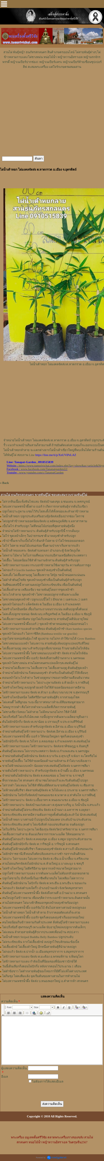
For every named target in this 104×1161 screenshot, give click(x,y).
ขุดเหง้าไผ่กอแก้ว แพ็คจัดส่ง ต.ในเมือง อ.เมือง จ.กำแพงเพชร (41, 604)
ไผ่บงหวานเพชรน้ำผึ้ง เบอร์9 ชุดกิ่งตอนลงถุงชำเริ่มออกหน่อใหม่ (43, 917)
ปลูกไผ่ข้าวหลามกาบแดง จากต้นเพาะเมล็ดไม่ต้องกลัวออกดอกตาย (45, 873)
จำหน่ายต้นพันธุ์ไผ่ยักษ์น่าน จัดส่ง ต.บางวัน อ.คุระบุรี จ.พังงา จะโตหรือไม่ (49, 756)
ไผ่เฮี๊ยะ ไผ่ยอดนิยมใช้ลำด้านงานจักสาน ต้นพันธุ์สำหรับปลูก (41, 560)
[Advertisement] (52, 81)
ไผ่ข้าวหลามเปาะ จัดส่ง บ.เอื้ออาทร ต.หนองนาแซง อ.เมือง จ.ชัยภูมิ (45, 800)
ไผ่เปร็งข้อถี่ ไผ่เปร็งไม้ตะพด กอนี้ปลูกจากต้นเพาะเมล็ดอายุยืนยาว (45, 716)
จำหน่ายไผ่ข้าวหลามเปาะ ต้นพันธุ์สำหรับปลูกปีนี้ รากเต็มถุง (40, 531)
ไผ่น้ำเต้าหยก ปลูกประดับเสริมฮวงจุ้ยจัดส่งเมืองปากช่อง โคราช (43, 516)
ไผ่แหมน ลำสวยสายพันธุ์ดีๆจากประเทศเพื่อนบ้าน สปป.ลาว (40, 932)
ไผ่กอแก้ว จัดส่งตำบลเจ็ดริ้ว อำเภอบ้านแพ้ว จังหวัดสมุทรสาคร (42, 888)
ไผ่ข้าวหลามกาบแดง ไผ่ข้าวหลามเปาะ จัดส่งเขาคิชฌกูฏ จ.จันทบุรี (45, 746)
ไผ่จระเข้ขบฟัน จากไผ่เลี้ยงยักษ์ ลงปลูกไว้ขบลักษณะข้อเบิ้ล (40, 942)
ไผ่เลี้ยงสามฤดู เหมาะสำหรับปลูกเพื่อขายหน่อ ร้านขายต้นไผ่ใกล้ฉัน (45, 648)
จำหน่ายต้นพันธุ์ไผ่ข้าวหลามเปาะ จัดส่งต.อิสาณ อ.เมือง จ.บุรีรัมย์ (44, 731)
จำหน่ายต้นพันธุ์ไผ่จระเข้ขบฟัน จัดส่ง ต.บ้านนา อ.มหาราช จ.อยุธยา (46, 809)
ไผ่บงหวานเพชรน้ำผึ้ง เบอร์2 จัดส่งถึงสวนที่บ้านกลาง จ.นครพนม (43, 658)
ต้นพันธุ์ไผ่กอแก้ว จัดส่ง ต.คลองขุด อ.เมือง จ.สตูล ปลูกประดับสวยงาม (47, 839)
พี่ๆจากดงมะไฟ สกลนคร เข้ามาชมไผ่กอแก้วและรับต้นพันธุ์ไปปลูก (45, 780)
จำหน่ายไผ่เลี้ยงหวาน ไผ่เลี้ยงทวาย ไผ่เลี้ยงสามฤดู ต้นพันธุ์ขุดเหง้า (45, 668)
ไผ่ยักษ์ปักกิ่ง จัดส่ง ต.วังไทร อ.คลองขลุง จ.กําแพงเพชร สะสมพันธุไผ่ (46, 741)
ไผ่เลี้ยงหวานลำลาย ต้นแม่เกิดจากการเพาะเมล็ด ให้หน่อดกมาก (43, 834)
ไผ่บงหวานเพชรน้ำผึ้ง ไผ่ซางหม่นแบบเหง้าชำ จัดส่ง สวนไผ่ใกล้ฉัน (45, 653)
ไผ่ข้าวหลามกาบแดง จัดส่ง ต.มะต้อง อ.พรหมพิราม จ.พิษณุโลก (42, 956)
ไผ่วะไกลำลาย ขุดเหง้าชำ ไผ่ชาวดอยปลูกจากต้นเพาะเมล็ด (40, 594)
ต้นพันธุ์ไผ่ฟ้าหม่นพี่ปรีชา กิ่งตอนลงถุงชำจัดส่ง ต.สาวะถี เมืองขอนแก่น (47, 849)
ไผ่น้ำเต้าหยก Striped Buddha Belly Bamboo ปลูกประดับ (37, 937)
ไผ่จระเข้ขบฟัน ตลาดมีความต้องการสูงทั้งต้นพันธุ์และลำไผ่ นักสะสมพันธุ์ (49, 814)
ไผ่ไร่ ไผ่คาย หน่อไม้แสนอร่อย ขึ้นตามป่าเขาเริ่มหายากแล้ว (41, 545)
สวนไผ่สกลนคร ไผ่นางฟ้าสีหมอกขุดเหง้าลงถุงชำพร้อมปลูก (40, 902)
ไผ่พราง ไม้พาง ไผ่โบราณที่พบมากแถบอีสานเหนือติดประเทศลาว (44, 555)
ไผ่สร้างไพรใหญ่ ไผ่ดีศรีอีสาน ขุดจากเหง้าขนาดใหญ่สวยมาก (41, 868)
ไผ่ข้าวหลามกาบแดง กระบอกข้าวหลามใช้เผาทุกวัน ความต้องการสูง (46, 565)
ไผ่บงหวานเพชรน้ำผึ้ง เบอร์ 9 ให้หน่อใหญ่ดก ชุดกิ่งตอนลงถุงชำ (43, 736)
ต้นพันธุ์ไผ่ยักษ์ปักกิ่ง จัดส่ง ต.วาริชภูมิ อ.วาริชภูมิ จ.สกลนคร (40, 844)
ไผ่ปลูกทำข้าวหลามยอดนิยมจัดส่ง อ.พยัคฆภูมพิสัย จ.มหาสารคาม (44, 521)
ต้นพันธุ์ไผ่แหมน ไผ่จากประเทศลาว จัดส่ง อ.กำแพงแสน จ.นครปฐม (45, 751)
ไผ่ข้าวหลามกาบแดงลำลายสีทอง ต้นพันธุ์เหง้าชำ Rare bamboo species (47, 628)
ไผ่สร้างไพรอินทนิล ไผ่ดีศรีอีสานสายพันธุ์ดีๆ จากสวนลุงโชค (41, 697)
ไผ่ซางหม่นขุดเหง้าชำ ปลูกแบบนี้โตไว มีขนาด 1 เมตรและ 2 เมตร (44, 599)
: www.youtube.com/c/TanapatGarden (35, 472)
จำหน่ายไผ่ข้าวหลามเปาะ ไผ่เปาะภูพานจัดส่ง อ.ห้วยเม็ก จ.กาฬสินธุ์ (45, 682)
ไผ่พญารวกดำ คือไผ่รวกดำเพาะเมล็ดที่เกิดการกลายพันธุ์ (38, 707)
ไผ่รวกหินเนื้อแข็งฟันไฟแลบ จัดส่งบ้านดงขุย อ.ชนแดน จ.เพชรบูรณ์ (46, 501)
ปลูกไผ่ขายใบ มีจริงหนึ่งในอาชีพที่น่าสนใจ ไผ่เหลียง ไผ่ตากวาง (43, 878)
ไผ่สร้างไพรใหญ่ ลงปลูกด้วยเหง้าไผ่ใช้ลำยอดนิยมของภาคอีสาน (43, 687)
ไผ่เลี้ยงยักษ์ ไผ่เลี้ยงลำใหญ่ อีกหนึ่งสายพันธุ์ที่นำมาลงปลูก (39, 946)
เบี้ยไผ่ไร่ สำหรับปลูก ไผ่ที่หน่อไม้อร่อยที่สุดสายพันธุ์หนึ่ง (38, 526)
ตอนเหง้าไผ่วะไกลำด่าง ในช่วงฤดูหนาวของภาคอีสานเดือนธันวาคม (45, 677)
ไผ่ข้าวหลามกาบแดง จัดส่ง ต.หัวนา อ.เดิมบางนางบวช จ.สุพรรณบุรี (45, 692)
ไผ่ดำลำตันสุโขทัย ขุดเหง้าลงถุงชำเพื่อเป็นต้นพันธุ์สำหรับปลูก (42, 580)
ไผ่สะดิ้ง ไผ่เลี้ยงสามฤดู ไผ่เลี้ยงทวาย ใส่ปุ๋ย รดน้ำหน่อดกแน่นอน (43, 575)
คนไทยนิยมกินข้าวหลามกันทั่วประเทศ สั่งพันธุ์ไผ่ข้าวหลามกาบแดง (45, 922)
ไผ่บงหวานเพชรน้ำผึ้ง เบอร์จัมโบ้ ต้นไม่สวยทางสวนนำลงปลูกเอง (44, 907)
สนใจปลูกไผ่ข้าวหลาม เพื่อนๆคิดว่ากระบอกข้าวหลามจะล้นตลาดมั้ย (46, 897)
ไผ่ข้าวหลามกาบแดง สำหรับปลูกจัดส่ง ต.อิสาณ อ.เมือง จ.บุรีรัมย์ (44, 726)
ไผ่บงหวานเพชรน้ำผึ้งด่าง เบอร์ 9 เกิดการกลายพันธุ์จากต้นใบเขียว (44, 506)
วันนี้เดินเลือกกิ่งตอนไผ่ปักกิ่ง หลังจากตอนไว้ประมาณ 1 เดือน (41, 966)
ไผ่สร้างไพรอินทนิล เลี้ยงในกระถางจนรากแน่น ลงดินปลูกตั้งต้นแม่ (45, 609)
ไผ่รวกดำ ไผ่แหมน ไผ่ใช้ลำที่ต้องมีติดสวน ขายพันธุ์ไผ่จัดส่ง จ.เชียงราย (48, 785)
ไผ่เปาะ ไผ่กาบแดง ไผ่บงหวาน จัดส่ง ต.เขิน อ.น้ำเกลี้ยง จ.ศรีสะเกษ (45, 858)
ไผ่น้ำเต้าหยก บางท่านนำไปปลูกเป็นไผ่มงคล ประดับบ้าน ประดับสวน (46, 819)
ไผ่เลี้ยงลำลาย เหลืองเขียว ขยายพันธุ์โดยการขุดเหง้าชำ (38, 589)
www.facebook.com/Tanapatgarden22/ (44, 469)
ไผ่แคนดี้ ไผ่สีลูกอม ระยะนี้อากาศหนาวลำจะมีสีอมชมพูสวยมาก (43, 702)
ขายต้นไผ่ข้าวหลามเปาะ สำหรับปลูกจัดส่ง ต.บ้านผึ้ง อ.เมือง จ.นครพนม (48, 770)
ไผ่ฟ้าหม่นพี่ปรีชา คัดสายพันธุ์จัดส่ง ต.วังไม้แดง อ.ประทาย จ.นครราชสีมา (49, 790)
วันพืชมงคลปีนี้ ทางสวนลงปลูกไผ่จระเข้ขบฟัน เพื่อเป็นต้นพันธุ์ (42, 584)
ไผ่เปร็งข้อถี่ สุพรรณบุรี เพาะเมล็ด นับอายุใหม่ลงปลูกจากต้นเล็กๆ (44, 927)
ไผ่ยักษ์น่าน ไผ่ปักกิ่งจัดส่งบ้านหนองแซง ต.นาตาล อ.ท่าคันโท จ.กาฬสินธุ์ (49, 795)
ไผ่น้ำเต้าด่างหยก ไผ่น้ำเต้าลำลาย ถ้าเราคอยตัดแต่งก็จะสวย (41, 912)
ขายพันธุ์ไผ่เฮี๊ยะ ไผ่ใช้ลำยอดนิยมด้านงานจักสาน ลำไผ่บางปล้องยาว (46, 761)
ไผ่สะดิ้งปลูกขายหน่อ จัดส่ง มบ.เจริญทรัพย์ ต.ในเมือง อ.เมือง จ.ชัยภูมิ (47, 614)
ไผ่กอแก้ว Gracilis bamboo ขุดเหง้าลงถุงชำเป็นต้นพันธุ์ (37, 570)
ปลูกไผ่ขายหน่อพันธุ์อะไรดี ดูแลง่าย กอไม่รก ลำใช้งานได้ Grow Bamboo (48, 638)
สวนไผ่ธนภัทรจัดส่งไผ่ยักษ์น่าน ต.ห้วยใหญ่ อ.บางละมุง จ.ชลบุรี (43, 863)
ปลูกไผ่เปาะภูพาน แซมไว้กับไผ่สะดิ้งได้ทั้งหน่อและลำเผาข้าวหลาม (45, 511)
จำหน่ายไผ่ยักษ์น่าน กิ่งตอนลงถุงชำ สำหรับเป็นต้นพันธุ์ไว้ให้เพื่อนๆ (45, 672)
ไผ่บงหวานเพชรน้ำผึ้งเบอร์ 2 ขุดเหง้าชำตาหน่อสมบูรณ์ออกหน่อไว (45, 624)
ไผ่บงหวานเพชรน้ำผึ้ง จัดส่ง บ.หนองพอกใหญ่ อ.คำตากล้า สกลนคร (45, 981)
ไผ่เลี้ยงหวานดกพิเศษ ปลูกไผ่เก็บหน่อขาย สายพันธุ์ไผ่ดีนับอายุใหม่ (45, 619)
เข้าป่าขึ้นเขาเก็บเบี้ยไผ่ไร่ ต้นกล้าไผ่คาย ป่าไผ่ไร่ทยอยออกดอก (43, 540)
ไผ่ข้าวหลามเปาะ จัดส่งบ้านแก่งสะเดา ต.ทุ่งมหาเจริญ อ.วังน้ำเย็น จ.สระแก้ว (51, 805)
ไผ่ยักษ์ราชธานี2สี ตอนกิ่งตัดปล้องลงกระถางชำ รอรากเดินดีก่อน (43, 853)
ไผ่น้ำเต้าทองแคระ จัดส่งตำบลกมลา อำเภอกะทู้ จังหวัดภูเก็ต (41, 550)
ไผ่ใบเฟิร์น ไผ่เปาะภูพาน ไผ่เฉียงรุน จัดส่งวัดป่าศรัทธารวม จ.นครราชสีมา (50, 829)
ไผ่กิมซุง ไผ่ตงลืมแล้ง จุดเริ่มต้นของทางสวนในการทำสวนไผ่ (41, 976)
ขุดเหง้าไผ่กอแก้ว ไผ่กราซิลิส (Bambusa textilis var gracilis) (39, 633)
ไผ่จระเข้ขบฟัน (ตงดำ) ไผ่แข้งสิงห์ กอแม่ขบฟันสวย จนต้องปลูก (43, 824)
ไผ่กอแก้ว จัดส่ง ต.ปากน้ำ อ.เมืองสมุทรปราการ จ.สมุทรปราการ (43, 951)
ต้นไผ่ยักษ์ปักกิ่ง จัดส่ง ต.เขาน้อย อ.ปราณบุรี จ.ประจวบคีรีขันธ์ (42, 721)
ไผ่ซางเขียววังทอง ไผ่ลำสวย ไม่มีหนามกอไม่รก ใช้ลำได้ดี (39, 712)
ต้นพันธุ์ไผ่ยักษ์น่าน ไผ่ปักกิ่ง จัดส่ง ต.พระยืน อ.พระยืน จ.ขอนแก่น (44, 883)
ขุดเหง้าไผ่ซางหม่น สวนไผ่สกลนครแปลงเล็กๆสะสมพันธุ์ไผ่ (40, 663)
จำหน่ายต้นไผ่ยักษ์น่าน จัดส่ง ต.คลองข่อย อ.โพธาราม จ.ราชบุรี (43, 775)
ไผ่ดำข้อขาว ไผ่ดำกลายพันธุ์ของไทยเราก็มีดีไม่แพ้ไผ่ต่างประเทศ (44, 971)
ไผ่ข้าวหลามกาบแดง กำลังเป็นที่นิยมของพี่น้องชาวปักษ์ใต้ (39, 961)
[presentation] (57, 1090)
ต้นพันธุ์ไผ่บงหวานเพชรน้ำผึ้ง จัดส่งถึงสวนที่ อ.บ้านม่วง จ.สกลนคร (44, 893)
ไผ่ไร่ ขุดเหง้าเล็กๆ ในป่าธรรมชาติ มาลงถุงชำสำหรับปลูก (39, 535)
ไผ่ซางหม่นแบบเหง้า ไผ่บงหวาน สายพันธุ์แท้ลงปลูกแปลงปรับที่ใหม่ (45, 643)
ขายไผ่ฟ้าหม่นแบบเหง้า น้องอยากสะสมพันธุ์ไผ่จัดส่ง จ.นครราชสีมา (46, 765)
